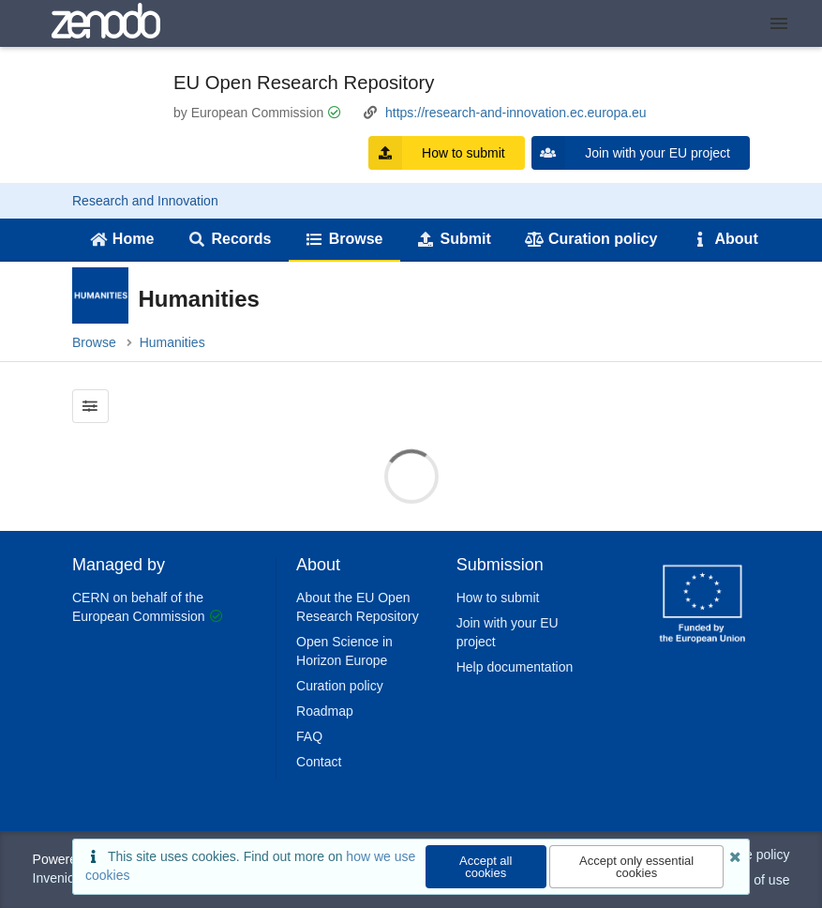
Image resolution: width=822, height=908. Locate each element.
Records (230, 239)
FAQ (309, 736)
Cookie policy (750, 854)
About (725, 239)
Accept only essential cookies (636, 867)
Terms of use (751, 879)
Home (121, 239)
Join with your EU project (630, 153)
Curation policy (591, 239)
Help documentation (515, 666)
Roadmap (324, 711)
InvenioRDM (69, 877)
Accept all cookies (485, 867)
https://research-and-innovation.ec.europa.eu (516, 112)
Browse (344, 239)
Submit (454, 239)
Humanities (172, 342)
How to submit (436, 153)
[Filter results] (90, 406)
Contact (318, 761)
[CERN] (703, 646)
